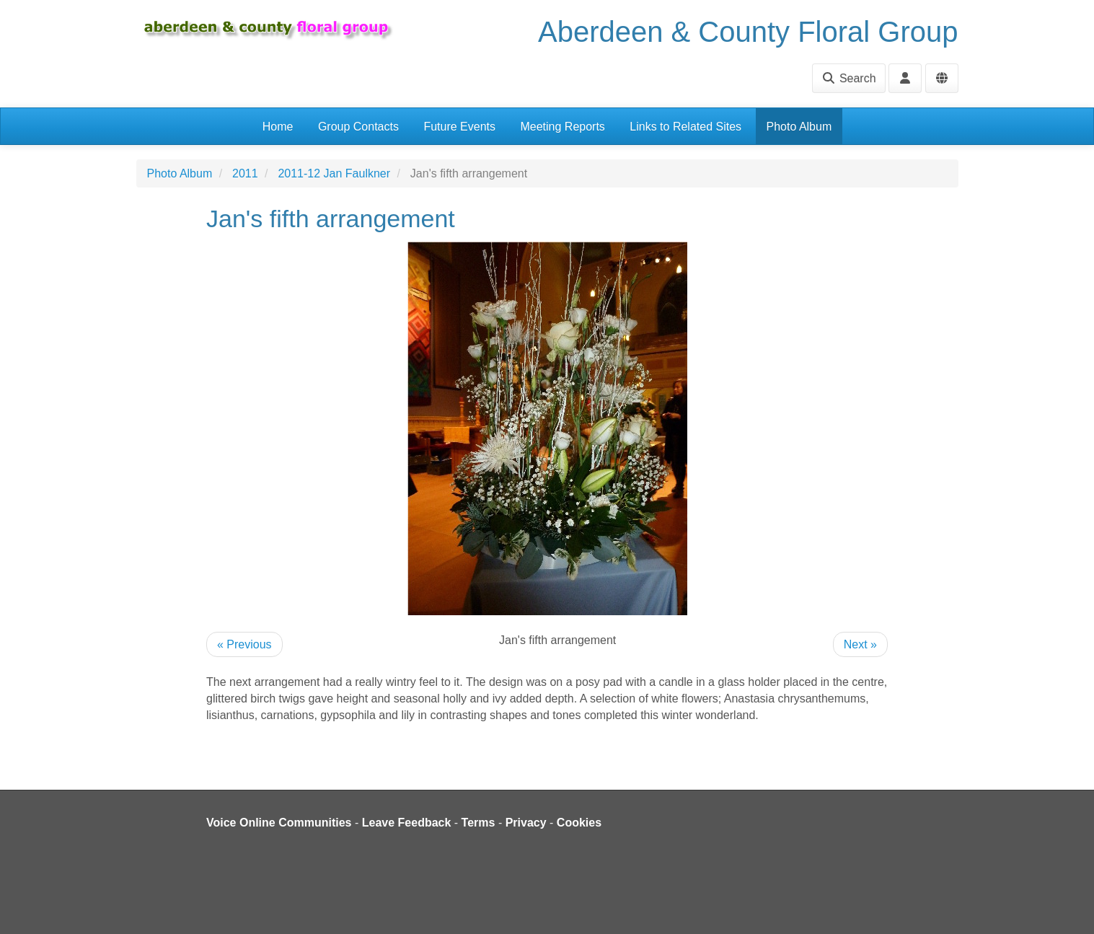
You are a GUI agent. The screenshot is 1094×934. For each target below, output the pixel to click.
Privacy (526, 822)
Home (278, 126)
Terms (478, 822)
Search (848, 78)
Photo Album (799, 126)
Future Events (459, 126)
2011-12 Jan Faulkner (334, 173)
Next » (860, 644)
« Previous (244, 644)
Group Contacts (358, 126)
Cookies (579, 822)
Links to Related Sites (685, 126)
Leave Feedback (406, 822)
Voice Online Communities (279, 822)
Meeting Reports (562, 126)
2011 (245, 173)
